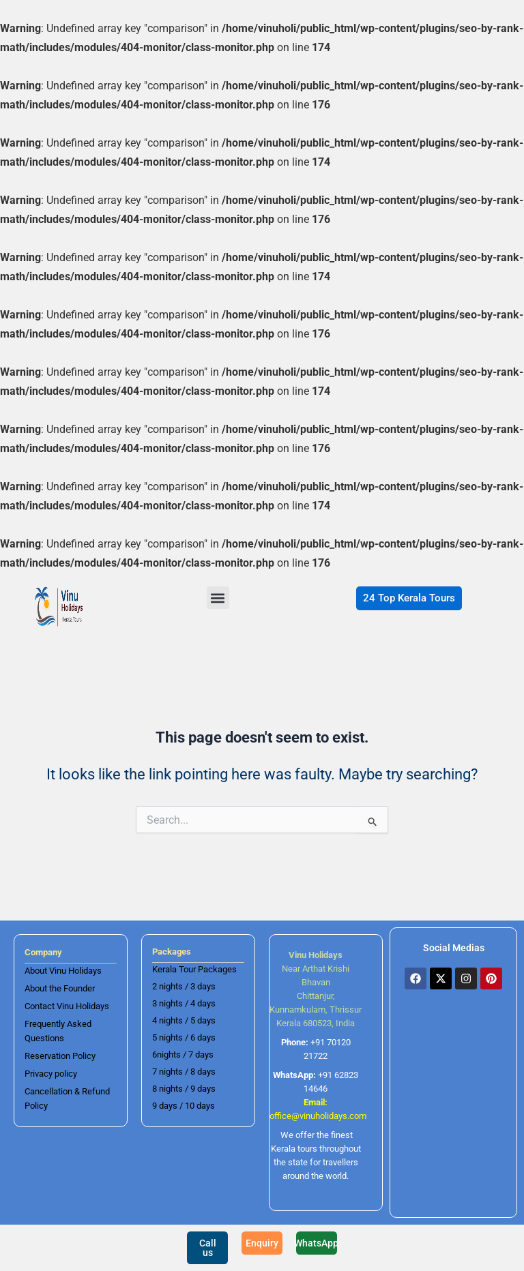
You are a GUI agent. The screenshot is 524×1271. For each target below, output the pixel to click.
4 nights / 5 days (184, 1020)
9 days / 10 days (183, 1106)
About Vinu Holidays (63, 971)
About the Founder (60, 988)
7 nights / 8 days (184, 1071)
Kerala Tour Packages (194, 969)
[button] (218, 597)
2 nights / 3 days (184, 986)
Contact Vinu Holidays (67, 1006)
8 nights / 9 (173, 1088)
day (203, 1088)
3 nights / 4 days (184, 1003)
